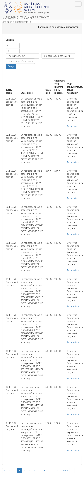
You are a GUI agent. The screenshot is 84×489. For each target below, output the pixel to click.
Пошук (11, 66)
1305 (65, 470)
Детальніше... (73, 126)
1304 (56, 470)
